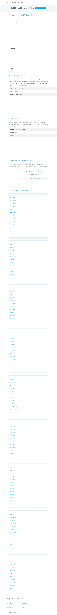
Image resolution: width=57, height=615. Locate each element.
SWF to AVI (12, 359)
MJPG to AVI (12, 312)
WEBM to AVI (13, 371)
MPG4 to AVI (12, 509)
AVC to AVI (12, 262)
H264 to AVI (12, 294)
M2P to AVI (12, 429)
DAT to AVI (12, 271)
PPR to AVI (12, 573)
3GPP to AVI (12, 253)
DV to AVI (12, 277)
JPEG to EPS (24, 605)
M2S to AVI (12, 300)
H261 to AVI (12, 497)
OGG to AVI (12, 564)
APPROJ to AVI (13, 517)
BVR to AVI (12, 400)
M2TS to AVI (12, 306)
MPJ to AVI (12, 435)
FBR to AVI (12, 288)
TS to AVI (12, 365)
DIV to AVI (12, 274)
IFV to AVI (12, 585)
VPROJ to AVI (13, 532)
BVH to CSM (12, 221)
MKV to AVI (12, 315)
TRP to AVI (12, 362)
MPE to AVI (12, 335)
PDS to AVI (12, 450)
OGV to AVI (12, 350)
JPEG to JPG (24, 609)
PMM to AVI (12, 582)
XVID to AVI (12, 377)
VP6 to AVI (12, 491)
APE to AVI (12, 555)
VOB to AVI (12, 368)
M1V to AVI (12, 426)
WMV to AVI (12, 374)
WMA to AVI (12, 561)
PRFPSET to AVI (13, 456)
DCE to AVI (12, 412)
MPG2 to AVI (12, 344)
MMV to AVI (12, 318)
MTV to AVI (12, 441)
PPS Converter (10, 609)
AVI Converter (13, 70)
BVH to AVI (12, 206)
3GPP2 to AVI (13, 256)
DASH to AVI (12, 268)
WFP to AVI (12, 570)
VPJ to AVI (12, 394)
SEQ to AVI (12, 541)
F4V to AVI (12, 285)
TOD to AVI (12, 470)
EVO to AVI (12, 420)
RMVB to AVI (12, 356)
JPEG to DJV (24, 607)
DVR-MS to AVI (13, 283)
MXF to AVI (12, 447)
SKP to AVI (12, 567)
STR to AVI (12, 576)
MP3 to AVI (12, 327)
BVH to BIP (12, 197)
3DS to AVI (12, 544)
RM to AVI (12, 353)
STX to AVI (12, 467)
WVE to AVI (12, 397)
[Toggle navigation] (49, 3)
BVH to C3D (12, 218)
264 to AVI (12, 242)
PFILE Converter (10, 605)
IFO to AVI (12, 423)
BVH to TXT (12, 233)
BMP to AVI (12, 553)
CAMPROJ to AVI (13, 406)
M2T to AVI (12, 303)
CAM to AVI (12, 403)
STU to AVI (12, 465)
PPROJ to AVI (13, 526)
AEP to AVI (12, 550)
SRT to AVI (12, 558)
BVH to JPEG (13, 212)
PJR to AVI (12, 514)
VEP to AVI (12, 482)
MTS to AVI (12, 347)
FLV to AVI (12, 291)
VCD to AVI (12, 479)
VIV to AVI (12, 488)
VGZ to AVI (12, 485)
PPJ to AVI (12, 453)
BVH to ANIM (13, 203)
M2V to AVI (12, 432)
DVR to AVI (12, 280)
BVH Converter (14, 50)
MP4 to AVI (12, 330)
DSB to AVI (12, 588)
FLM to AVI (12, 579)
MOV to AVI (12, 324)
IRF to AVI (12, 297)
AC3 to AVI (12, 379)
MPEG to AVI (12, 338)
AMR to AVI (12, 382)
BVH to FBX (12, 227)
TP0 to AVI (12, 473)
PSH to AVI (12, 462)
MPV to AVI (12, 438)
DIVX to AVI (12, 418)
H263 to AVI (12, 500)
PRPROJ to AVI (13, 459)
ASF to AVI (12, 259)
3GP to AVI (12, 250)
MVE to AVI (12, 444)
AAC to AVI (12, 538)
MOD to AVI (12, 321)
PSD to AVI (12, 547)
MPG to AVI (12, 341)
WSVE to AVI (12, 535)
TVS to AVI (12, 476)
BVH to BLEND (13, 200)
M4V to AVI (12, 309)
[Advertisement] (28, 36)
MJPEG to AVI (13, 523)
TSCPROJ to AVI (13, 529)
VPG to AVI (12, 503)
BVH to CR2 (12, 209)
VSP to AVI (12, 494)
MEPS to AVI (12, 520)
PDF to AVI (12, 388)
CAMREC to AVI (13, 409)
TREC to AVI (12, 506)
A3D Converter (10, 607)
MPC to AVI (12, 332)
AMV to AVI (12, 385)
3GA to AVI (12, 247)
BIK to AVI (12, 265)
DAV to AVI (12, 391)
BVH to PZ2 (12, 215)
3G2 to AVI (12, 244)
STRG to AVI (12, 511)
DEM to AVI (12, 415)
